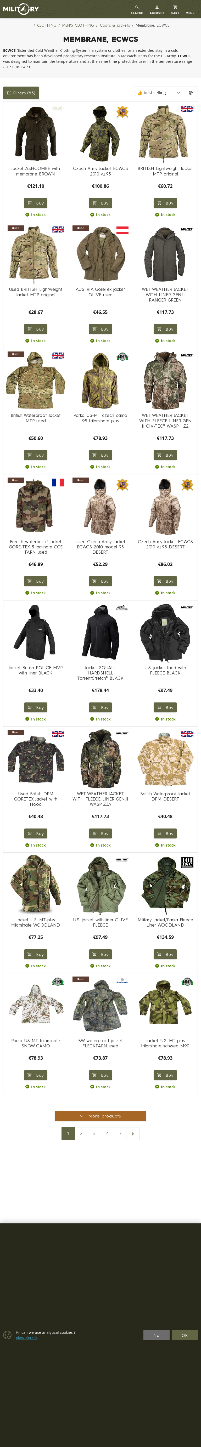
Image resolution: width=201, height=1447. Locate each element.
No (156, 1335)
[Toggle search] (137, 9)
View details (26, 1338)
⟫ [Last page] (133, 1133)
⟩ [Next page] (120, 1133)
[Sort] (159, 93)
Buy (35, 203)
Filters (21, 93)
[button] (157, 9)
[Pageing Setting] (191, 93)
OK (185, 1335)
